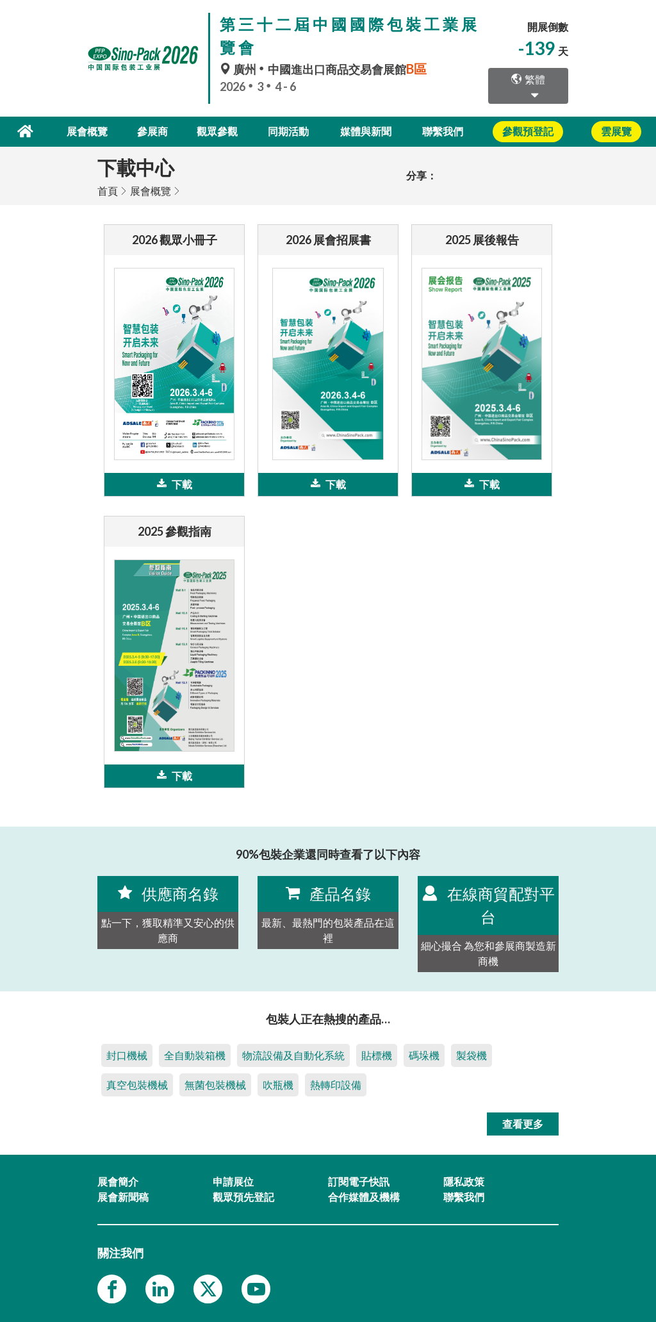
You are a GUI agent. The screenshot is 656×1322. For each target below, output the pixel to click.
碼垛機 (424, 1054)
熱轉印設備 (335, 1084)
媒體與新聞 (365, 131)
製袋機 (471, 1054)
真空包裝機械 (137, 1084)
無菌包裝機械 (215, 1084)
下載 (174, 483)
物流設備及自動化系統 (293, 1054)
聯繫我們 (442, 131)
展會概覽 (90, 131)
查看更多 (522, 1123)
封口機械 (126, 1054)
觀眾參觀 (218, 131)
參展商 (154, 131)
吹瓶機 (278, 1084)
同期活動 (288, 131)
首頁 (107, 190)
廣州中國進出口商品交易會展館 (325, 69)
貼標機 (376, 1054)
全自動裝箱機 (195, 1054)
